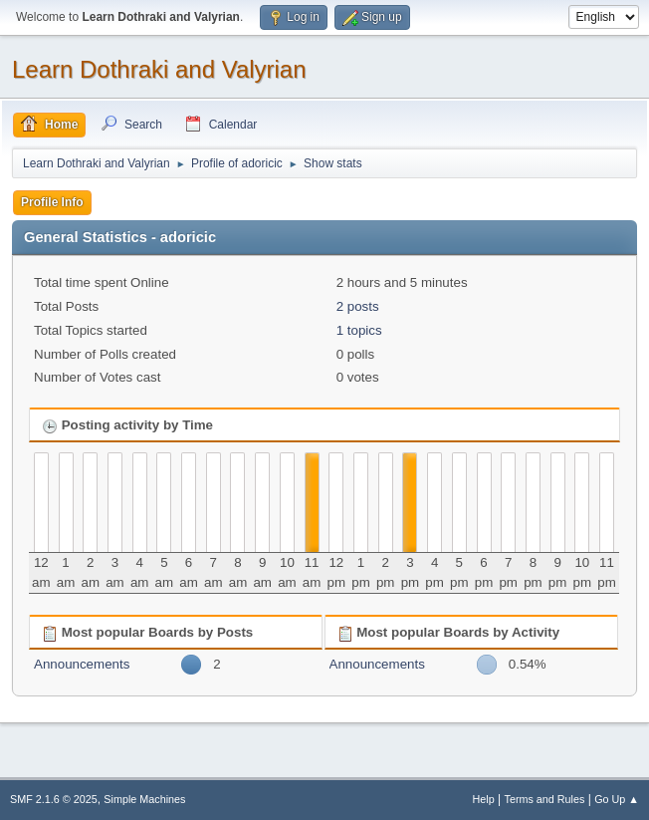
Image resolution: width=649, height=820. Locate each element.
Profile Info (52, 202)
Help (484, 799)
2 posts (357, 306)
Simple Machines (144, 799)
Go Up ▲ (616, 799)
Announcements (81, 664)
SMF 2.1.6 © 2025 (54, 799)
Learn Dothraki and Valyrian (159, 69)
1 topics (359, 330)
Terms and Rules (545, 799)
